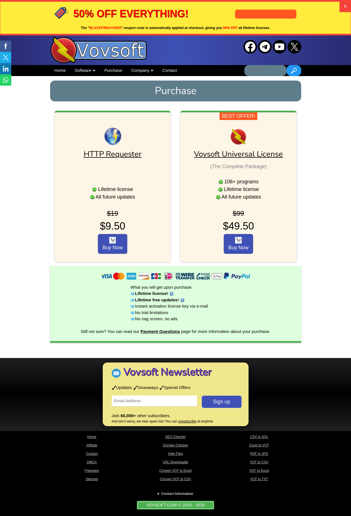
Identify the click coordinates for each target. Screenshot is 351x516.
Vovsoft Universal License (238, 154)
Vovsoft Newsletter (167, 372)
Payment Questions (160, 331)
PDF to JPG (259, 454)
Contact (169, 70)
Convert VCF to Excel (175, 471)
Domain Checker (175, 445)
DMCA (92, 462)
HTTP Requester (113, 154)
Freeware (92, 471)
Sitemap (92, 479)
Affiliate (91, 445)
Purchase (113, 70)
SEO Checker (175, 437)
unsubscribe (187, 421)
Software (85, 70)
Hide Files (175, 454)
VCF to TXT (259, 479)
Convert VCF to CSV (175, 479)
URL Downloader (175, 462)
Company (142, 70)
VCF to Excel (259, 471)
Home (60, 70)
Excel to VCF (259, 445)
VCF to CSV (259, 462)
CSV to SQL (259, 437)
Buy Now (112, 243)
